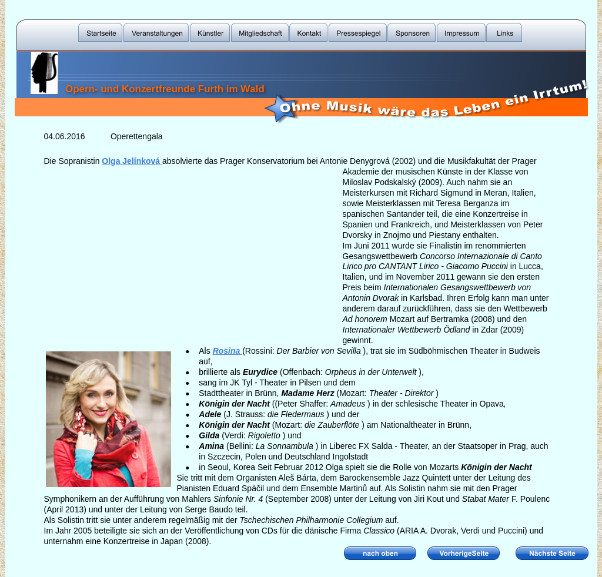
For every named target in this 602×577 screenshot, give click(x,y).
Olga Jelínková (131, 161)
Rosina (226, 350)
